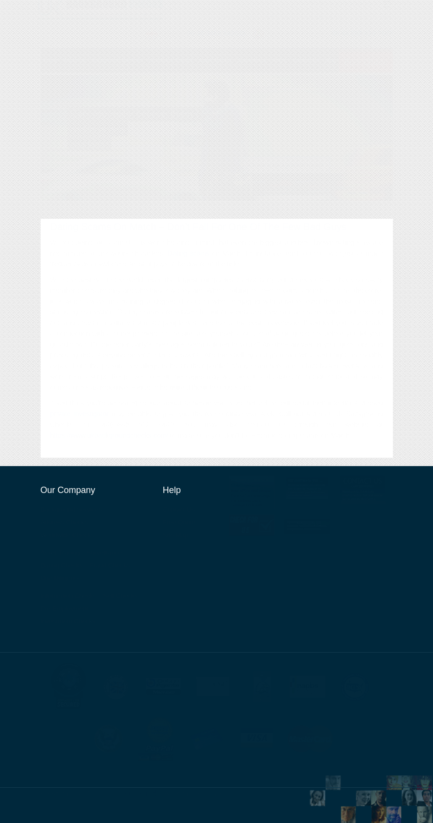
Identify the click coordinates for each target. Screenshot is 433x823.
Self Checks (120, 600)
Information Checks (69, 600)
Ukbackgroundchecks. (129, 797)
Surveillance (261, 71)
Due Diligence (61, 582)
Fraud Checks (110, 569)
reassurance (224, 423)
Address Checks (64, 526)
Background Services (119, 71)
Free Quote (179, 526)
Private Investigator (348, 13)
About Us (277, 26)
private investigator (79, 423)
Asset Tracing (223, 71)
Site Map (176, 539)
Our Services (322, 26)
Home (50, 71)
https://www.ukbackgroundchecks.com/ (109, 445)
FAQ (169, 501)
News (360, 26)
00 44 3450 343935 (216, 43)
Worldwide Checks (176, 71)
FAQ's (289, 71)
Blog (387, 26)
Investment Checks (68, 625)
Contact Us (235, 26)
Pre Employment (65, 612)
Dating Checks (62, 569)
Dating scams (188, 263)
